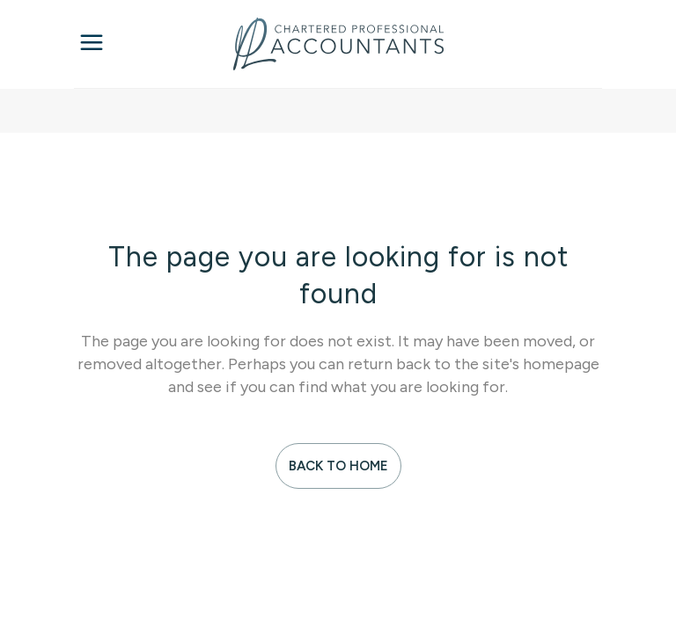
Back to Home (338, 466)
